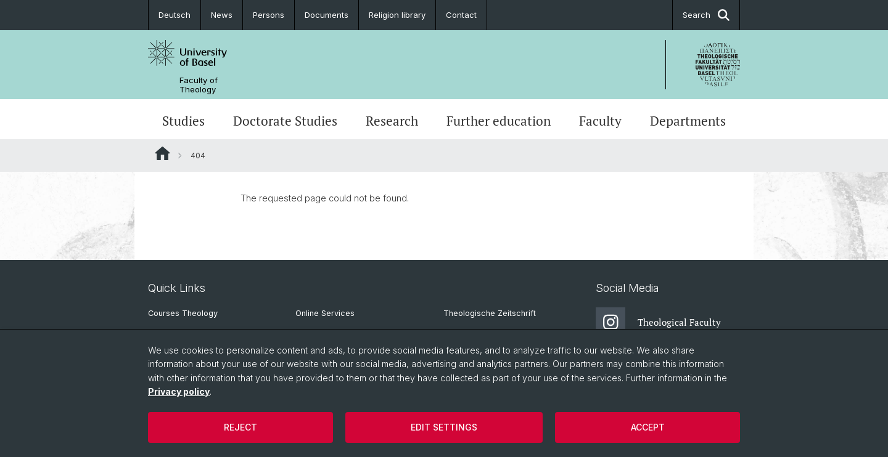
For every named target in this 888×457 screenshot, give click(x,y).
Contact (461, 15)
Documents (326, 15)
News (221, 15)
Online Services (325, 313)
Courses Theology (183, 313)
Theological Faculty (658, 322)
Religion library (397, 15)
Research (392, 120)
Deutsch (174, 15)
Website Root (162, 153)
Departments (688, 120)
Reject (240, 427)
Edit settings (444, 427)
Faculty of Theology (198, 85)
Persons (268, 15)
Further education (498, 120)
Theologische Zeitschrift (489, 313)
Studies (183, 120)
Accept (648, 427)
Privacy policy (179, 391)
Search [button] (706, 15)
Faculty (600, 120)
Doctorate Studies (285, 120)
